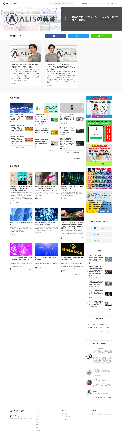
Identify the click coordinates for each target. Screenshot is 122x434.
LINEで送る (102, 35)
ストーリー (91, 3)
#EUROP (108, 331)
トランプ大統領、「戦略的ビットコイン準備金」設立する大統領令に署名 (96, 302)
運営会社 (64, 414)
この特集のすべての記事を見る (21, 147)
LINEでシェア (100, 240)
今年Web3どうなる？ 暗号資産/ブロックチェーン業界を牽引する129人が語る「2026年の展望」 (16, 117)
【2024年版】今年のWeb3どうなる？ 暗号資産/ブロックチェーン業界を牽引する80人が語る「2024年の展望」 (17, 139)
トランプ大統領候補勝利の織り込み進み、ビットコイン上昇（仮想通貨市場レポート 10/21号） (96, 293)
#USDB (95, 331)
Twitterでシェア (101, 234)
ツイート (80, 35)
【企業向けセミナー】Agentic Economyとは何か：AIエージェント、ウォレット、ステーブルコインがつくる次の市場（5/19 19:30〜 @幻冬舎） (41, 119)
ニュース (103, 3)
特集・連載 (84, 3)
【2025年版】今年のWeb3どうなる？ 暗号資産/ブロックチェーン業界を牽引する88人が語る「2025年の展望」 (17, 128)
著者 (112, 3)
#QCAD (107, 324)
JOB (108, 3)
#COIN (101, 328)
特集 (83, 237)
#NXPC (89, 331)
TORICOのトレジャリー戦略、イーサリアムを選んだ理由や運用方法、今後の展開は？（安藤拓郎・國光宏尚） (67, 118)
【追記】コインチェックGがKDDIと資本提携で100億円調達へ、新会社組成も (96, 282)
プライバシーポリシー (68, 416)
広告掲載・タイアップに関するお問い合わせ (100, 414)
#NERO (101, 324)
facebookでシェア (101, 228)
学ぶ (97, 3)
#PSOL (95, 328)
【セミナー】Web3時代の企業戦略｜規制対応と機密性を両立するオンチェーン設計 (42, 131)
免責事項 (64, 419)
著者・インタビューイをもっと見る (103, 397)
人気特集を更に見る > (78, 158)
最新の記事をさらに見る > (77, 275)
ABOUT (117, 3)
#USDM (90, 328)
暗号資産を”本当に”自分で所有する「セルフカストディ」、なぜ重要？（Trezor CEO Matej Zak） (67, 129)
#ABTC (95, 324)
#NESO (107, 328)
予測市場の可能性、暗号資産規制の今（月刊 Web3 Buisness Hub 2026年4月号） (41, 142)
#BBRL (101, 331)
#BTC (89, 324)
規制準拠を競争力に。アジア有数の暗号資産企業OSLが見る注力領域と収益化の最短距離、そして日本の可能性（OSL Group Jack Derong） (67, 142)
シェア (56, 35)
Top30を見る (109, 309)
